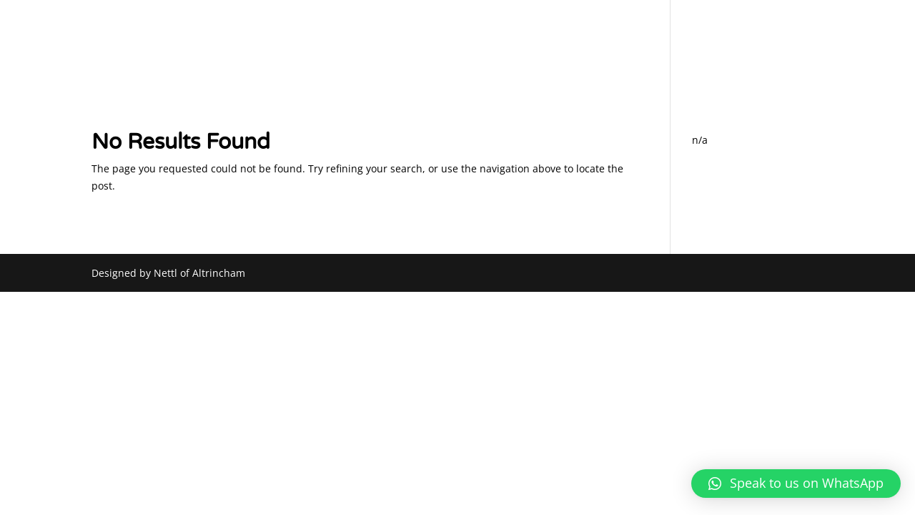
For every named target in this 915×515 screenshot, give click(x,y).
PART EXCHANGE (550, 45)
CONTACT (799, 45)
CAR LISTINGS (721, 45)
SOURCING (639, 45)
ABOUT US (461, 45)
